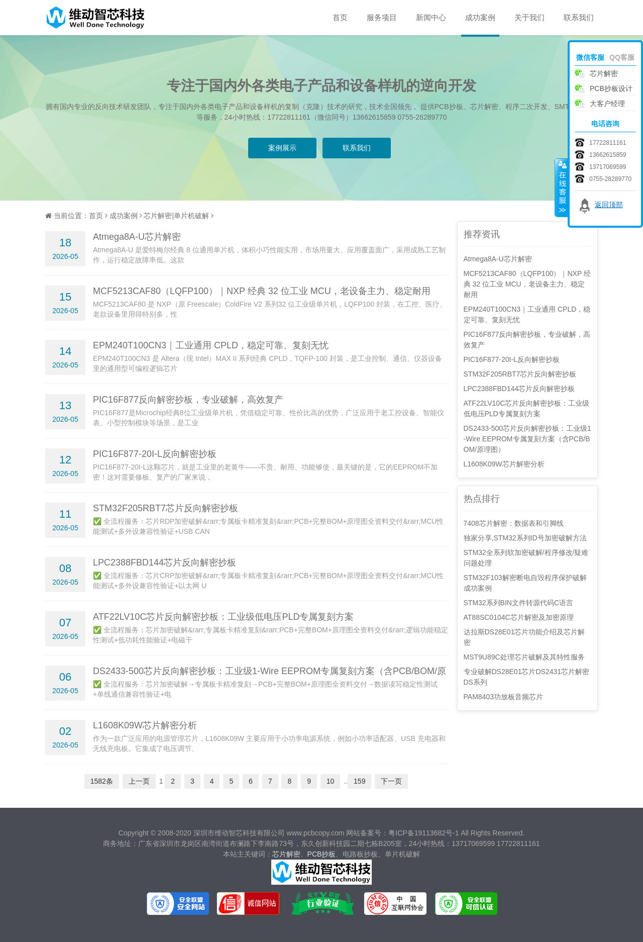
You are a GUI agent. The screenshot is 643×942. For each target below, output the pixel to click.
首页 (340, 17)
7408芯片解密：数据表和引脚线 (514, 523)
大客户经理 (607, 104)
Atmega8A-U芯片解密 (137, 237)
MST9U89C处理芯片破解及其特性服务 (524, 657)
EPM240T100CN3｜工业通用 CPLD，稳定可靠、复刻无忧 (211, 345)
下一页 (391, 781)
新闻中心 (431, 17)
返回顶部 (609, 205)
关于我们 (529, 17)
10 (331, 781)
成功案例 (480, 17)
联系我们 (579, 17)
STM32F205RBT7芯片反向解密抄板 (165, 508)
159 (359, 781)
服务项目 (382, 17)
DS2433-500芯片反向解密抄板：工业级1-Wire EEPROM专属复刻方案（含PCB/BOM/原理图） (527, 438)
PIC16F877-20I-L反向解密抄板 (155, 454)
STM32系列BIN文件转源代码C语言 (519, 603)
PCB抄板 (321, 854)
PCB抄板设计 (611, 88)
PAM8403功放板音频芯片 (503, 697)
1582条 (101, 781)
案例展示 (282, 148)
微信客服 (590, 57)
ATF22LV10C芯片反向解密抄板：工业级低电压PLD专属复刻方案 (223, 617)
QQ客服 (621, 57)
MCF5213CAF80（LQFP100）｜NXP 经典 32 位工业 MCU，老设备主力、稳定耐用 (262, 291)
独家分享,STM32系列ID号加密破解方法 (525, 538)
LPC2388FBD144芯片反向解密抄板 (164, 562)
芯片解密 (286, 854)
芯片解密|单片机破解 (176, 216)
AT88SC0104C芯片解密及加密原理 (519, 617)
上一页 (139, 781)
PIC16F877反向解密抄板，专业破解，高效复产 (188, 400)
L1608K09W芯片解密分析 (145, 725)
